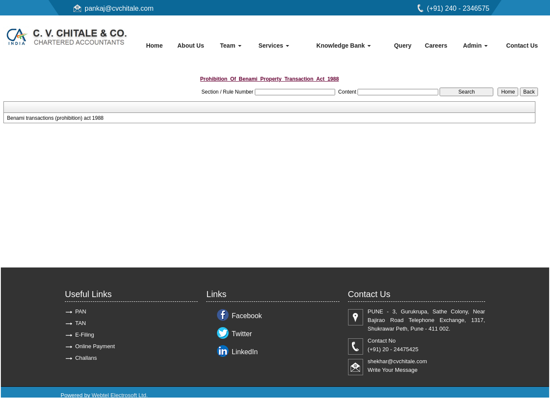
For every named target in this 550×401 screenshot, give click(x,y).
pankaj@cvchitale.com (119, 8)
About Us (190, 45)
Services (273, 45)
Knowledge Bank (343, 45)
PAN (80, 311)
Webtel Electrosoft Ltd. (120, 395)
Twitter (242, 333)
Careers (436, 45)
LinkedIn (245, 351)
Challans (86, 358)
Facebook (247, 315)
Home (154, 45)
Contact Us (522, 45)
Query (402, 45)
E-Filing (84, 334)
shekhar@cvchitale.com (397, 361)
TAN (80, 323)
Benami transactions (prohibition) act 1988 (55, 118)
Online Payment (95, 346)
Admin (475, 45)
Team (230, 45)
